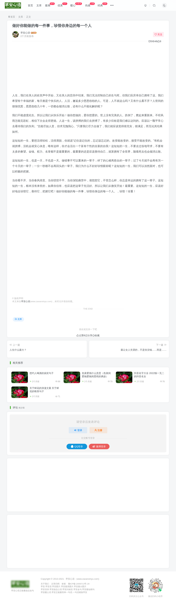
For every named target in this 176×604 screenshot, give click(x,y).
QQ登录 (77, 446)
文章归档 (55, 584)
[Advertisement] (88, 69)
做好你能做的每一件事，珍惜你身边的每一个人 (52, 25)
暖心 (76, 5)
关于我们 (45, 584)
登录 (78, 430)
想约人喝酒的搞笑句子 (42, 373)
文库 (39, 5)
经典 (103, 5)
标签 (64, 584)
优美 (63, 5)
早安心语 (25, 32)
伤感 (90, 5)
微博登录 (99, 446)
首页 (31, 5)
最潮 (50, 5)
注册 (98, 430)
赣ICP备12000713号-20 (78, 584)
